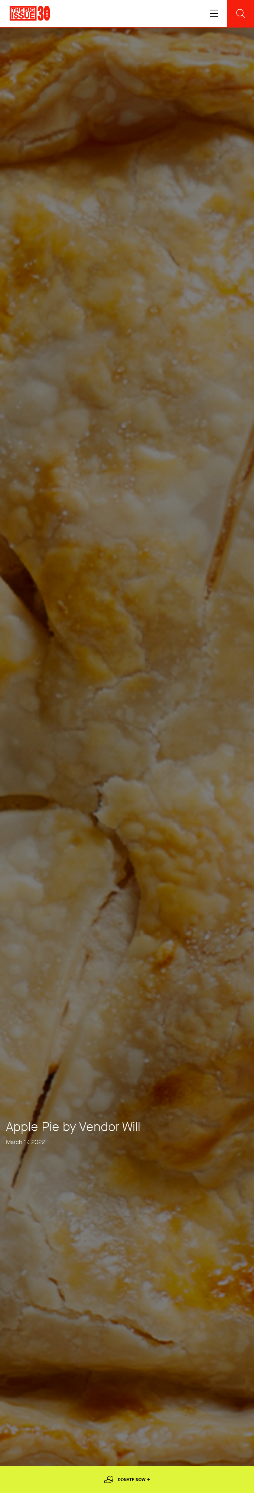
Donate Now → (134, 1480)
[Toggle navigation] (214, 13)
